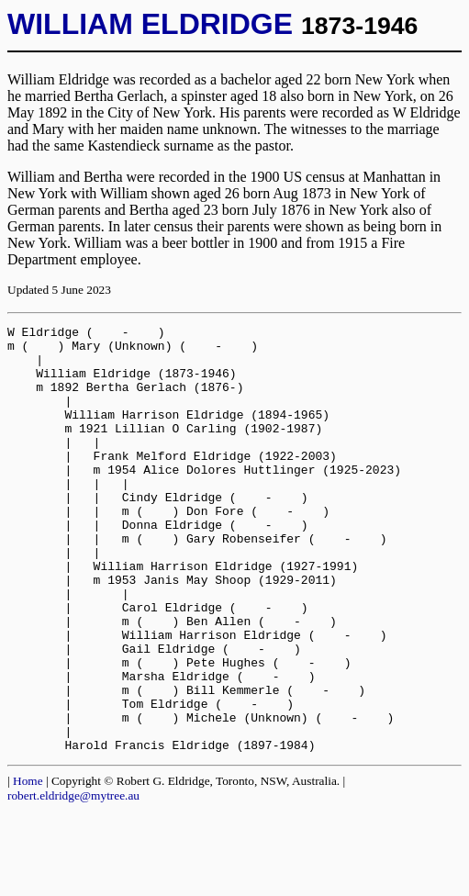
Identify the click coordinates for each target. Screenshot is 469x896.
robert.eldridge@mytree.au (73, 881)
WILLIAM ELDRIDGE (150, 23)
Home (28, 866)
